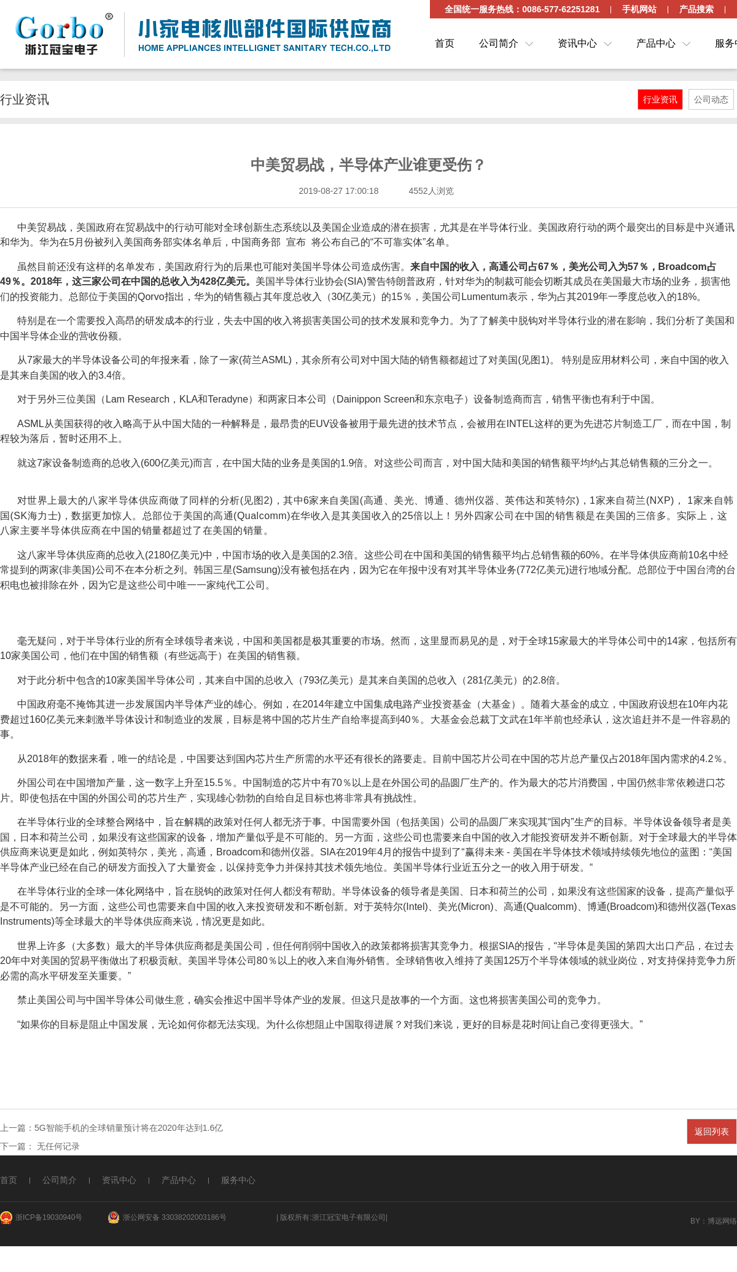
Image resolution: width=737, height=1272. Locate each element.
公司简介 (498, 43)
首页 (444, 43)
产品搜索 (696, 9)
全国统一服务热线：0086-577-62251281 (522, 9)
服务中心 (238, 1180)
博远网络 (722, 1221)
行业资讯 (660, 99)
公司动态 (711, 99)
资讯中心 (577, 43)
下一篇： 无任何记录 (40, 1146)
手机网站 (639, 9)
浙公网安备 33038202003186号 (175, 1217)
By (695, 1221)
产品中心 (656, 43)
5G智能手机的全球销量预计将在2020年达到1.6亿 (128, 1128)
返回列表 (712, 1131)
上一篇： (17, 1128)
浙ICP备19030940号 (48, 1217)
